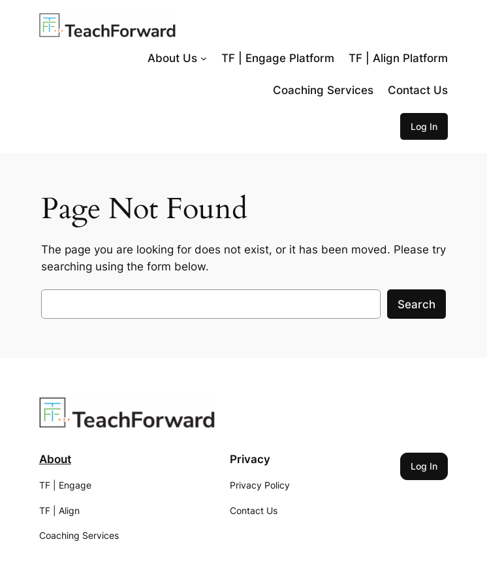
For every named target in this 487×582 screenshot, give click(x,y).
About (55, 459)
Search (416, 304)
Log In (424, 126)
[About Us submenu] (203, 58)
